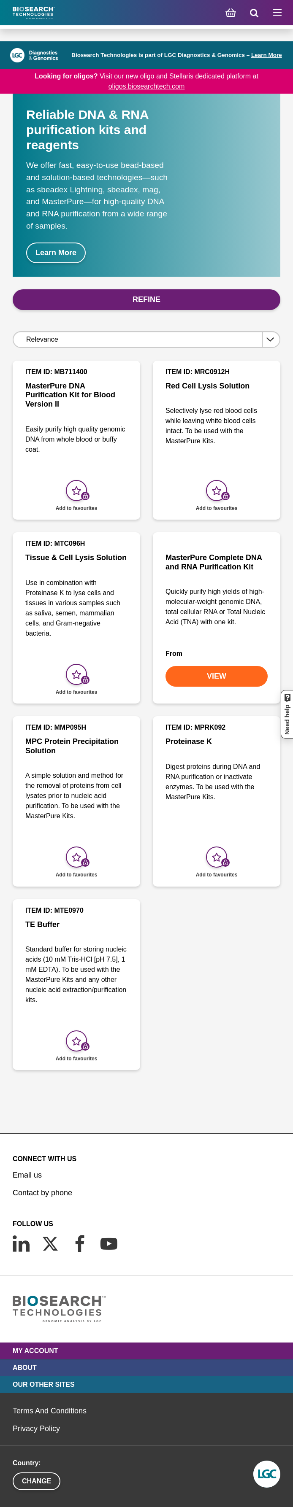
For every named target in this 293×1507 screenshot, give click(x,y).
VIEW (216, 676)
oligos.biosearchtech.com (147, 86)
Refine (146, 299)
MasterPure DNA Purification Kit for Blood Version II (70, 395)
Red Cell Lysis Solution (207, 386)
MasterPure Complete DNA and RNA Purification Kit (213, 562)
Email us (27, 1175)
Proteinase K (188, 741)
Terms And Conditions (50, 1411)
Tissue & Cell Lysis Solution (76, 557)
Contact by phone (42, 1193)
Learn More (266, 55)
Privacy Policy (36, 1428)
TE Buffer (42, 924)
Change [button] (36, 1481)
